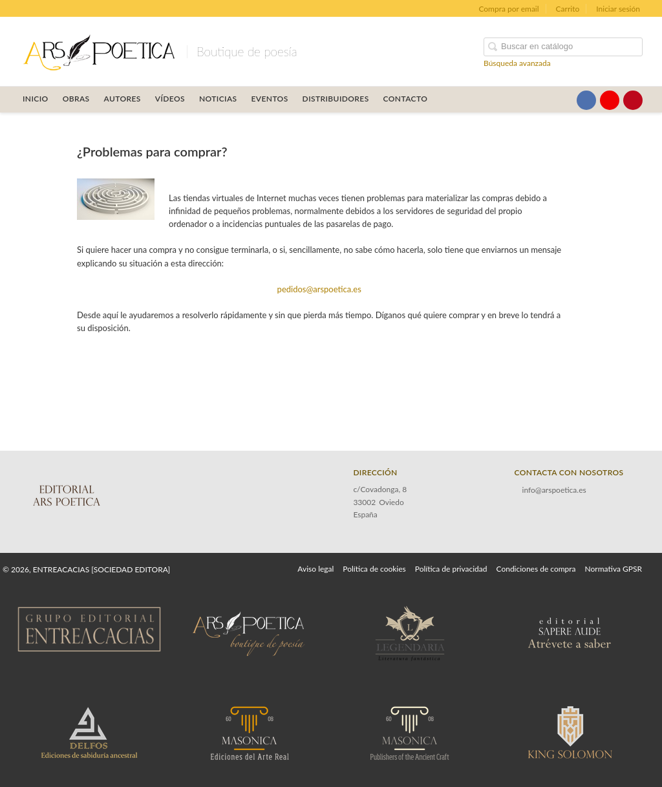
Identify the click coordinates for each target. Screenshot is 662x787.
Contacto (405, 98)
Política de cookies (374, 569)
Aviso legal (315, 569)
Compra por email (508, 9)
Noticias (218, 98)
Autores (122, 98)
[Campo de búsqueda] (563, 47)
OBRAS (76, 98)
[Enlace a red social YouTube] (609, 100)
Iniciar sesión (618, 9)
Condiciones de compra (535, 569)
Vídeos (170, 98)
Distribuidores (336, 98)
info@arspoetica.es (554, 490)
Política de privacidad (451, 569)
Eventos (269, 98)
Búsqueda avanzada (517, 63)
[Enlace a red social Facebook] (586, 100)
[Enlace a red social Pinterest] (633, 100)
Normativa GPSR (613, 569)
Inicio (35, 98)
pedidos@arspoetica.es (319, 289)
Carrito (568, 9)
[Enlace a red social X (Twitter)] (563, 100)
